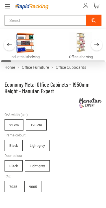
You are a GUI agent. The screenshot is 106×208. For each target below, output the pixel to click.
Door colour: (14, 155)
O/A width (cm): (17, 114)
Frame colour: (15, 135)
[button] (93, 20)
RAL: (8, 176)
